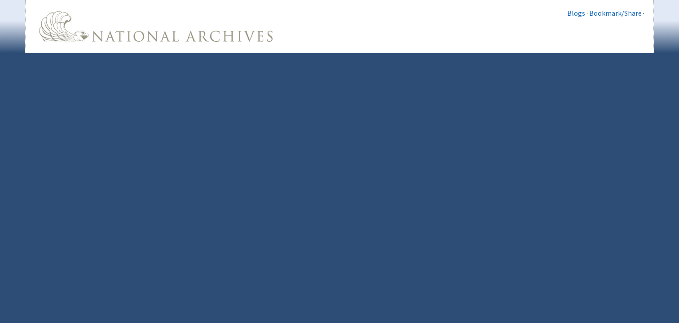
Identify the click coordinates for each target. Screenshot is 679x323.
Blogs (576, 13)
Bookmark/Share (615, 13)
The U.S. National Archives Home (156, 26)
